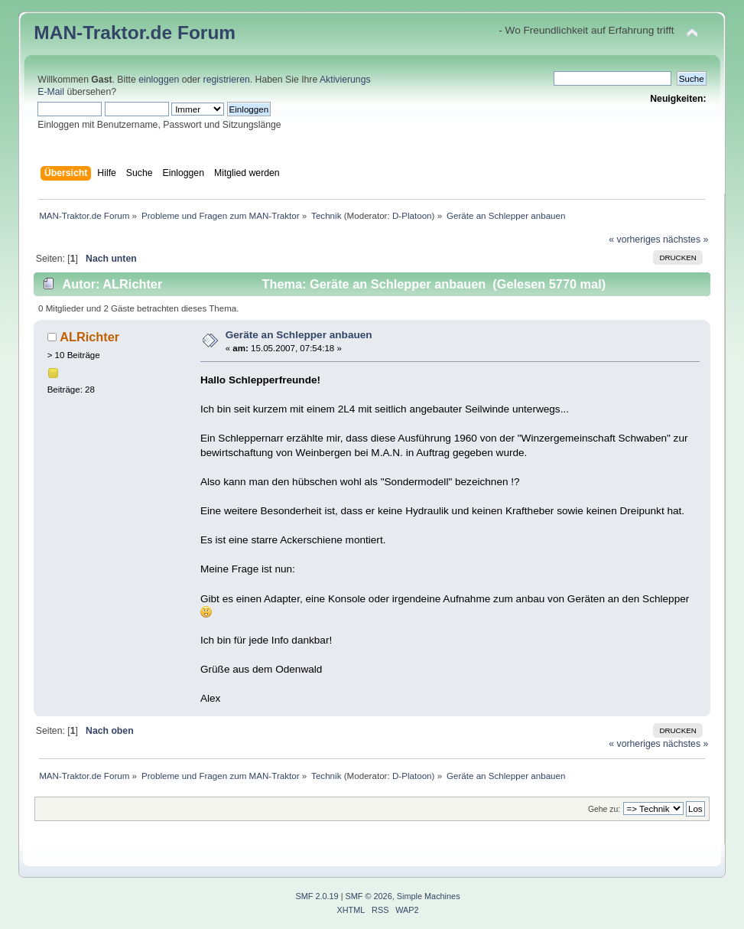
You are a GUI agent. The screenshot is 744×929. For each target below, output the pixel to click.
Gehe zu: (604, 809)
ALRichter (89, 337)
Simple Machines (428, 896)
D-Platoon (412, 215)
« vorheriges (634, 239)
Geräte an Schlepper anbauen (299, 335)
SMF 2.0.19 (316, 896)
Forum (206, 32)
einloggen (158, 79)
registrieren (226, 79)
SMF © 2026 (369, 896)
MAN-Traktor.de (103, 32)
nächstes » (685, 239)
